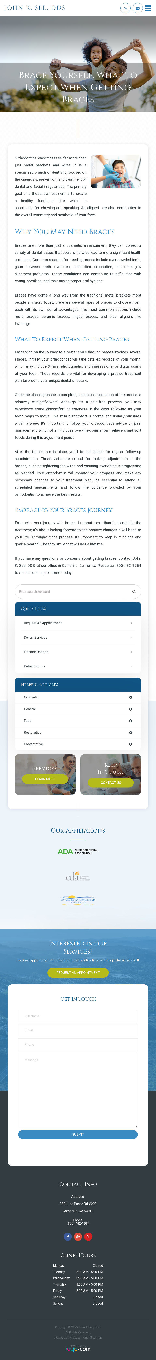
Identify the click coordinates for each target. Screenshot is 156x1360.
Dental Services (35, 637)
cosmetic (31, 697)
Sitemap (96, 1337)
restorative (32, 732)
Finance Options (36, 652)
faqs (27, 721)
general (30, 709)
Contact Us (111, 782)
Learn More (45, 779)
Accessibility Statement (71, 1337)
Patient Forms (34, 666)
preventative (33, 744)
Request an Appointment (43, 623)
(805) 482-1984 (78, 1223)
